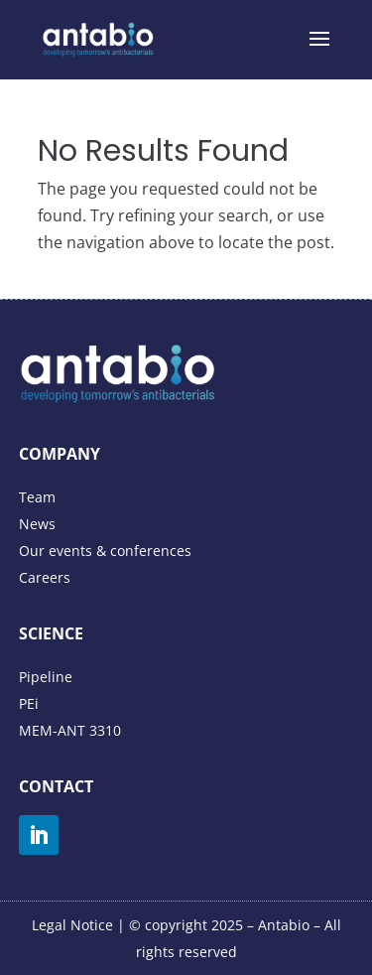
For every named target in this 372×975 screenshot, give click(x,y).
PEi (29, 703)
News (37, 523)
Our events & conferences (105, 550)
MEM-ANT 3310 (70, 730)
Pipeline (45, 676)
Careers (44, 577)
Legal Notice (72, 924)
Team (37, 497)
